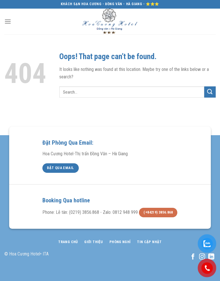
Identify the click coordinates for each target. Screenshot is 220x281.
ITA (46, 254)
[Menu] (7, 21)
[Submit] (210, 92)
